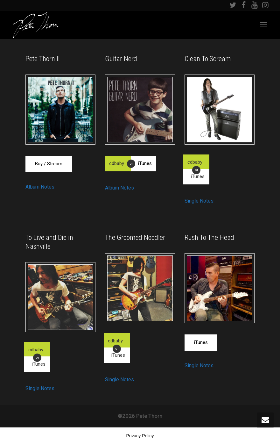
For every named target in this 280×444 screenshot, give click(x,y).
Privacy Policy (140, 435)
